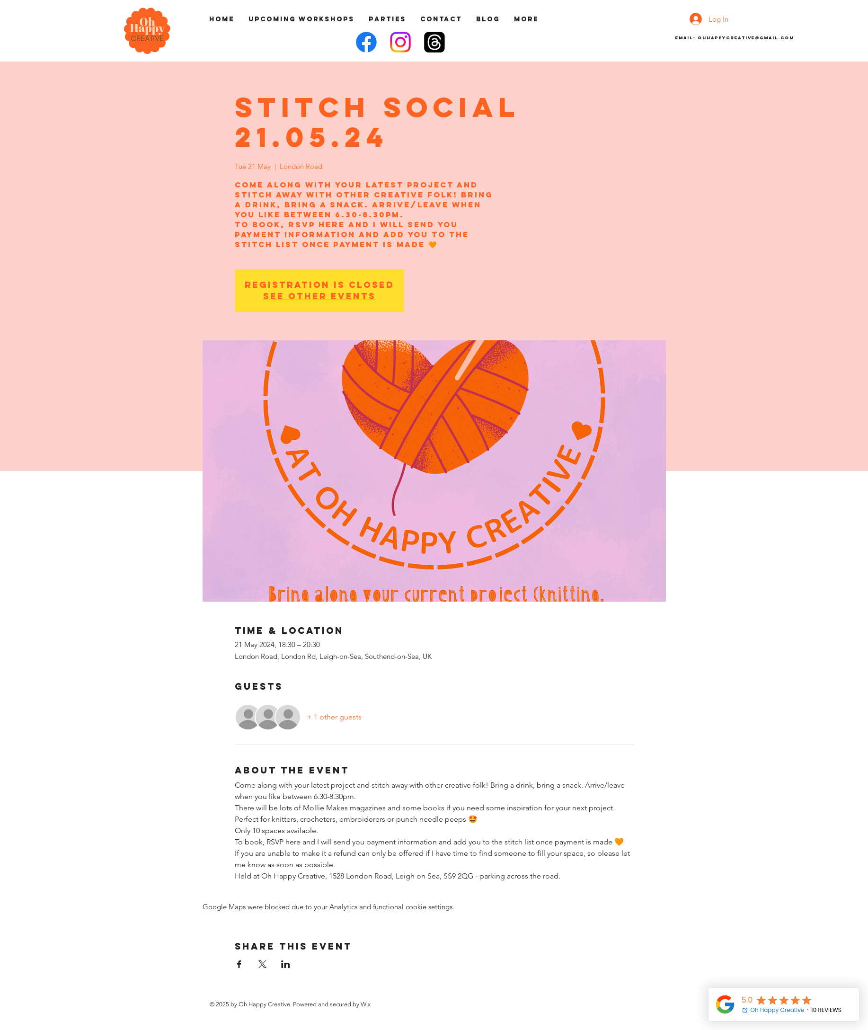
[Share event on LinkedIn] (285, 964)
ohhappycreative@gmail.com (746, 37)
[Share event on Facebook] (239, 964)
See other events (319, 296)
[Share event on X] (262, 964)
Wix (366, 1004)
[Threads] (434, 42)
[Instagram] (400, 42)
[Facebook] (366, 42)
